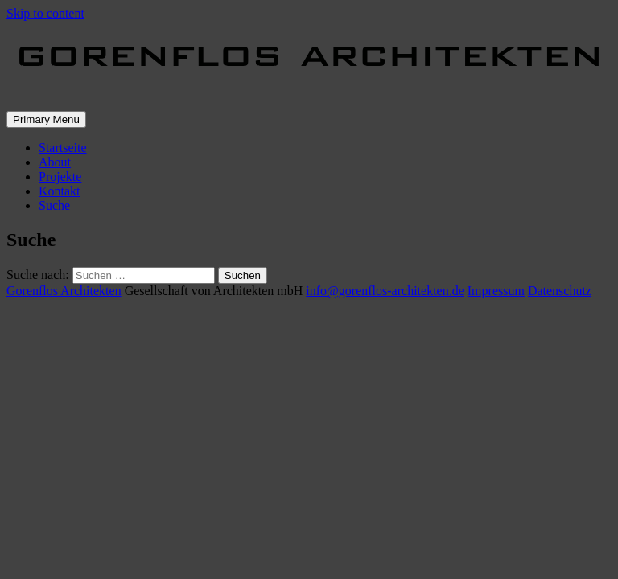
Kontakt (59, 191)
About (55, 162)
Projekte (60, 176)
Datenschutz (559, 291)
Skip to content (45, 13)
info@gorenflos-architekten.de (385, 291)
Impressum (496, 291)
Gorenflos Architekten (64, 291)
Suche (54, 205)
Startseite (63, 147)
